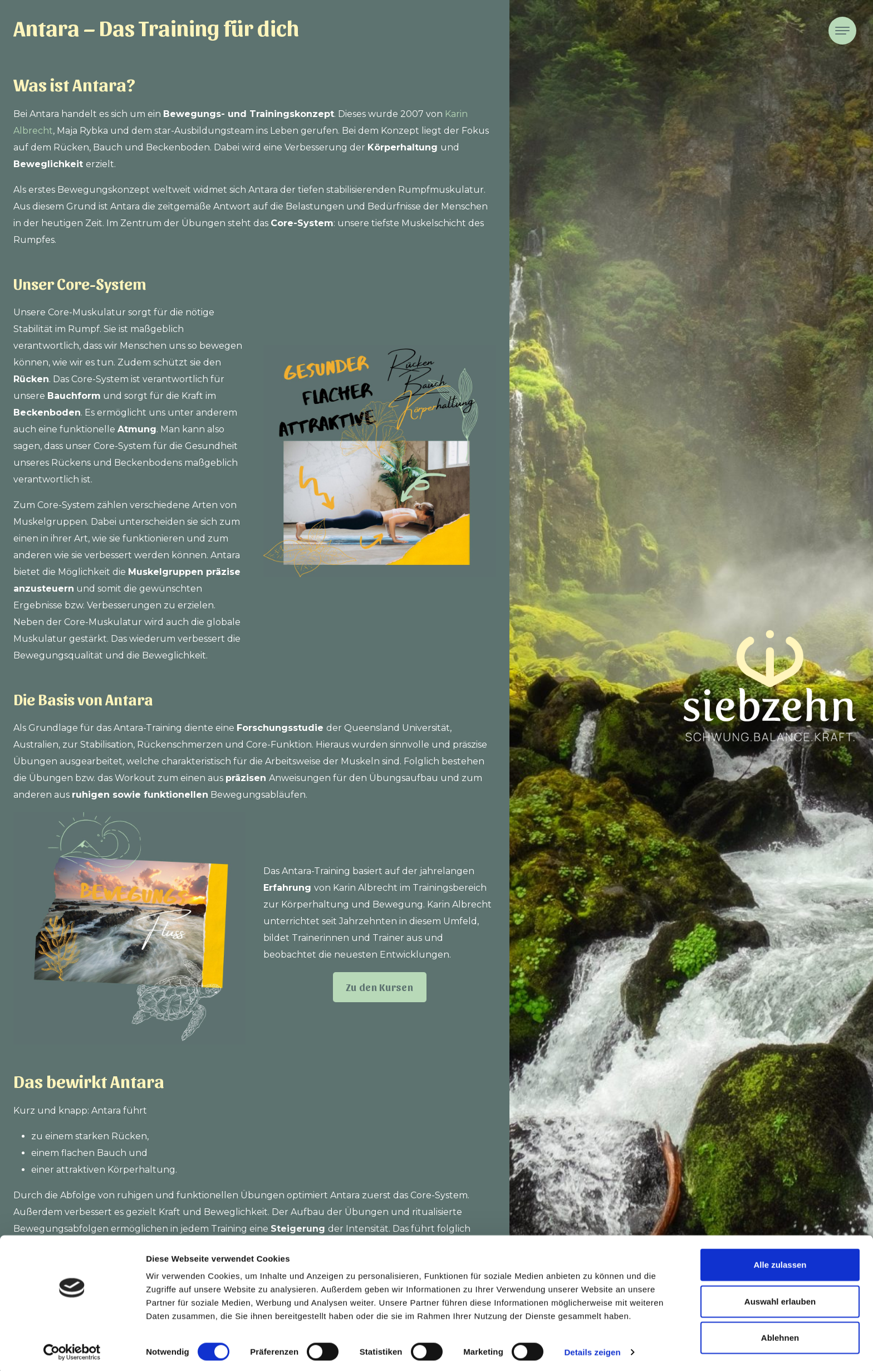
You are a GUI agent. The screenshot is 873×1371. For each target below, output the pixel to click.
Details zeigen (592, 1349)
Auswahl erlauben (780, 1298)
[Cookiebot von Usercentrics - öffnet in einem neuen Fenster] (72, 1349)
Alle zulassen (779, 1261)
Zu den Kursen (379, 987)
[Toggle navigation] (842, 31)
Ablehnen (780, 1334)
